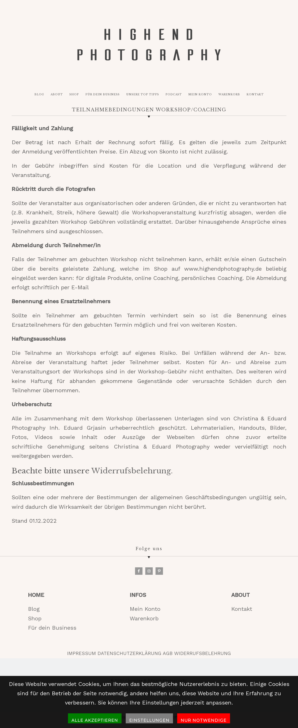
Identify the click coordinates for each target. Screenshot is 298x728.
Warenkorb (144, 618)
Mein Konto (145, 609)
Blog (34, 609)
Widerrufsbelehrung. (132, 470)
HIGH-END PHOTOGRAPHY (149, 44)
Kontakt (241, 609)
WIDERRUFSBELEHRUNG (202, 653)
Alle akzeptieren (94, 720)
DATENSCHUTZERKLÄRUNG (129, 653)
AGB (168, 653)
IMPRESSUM (81, 653)
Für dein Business (52, 628)
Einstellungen (149, 720)
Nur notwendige (204, 720)
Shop (34, 618)
